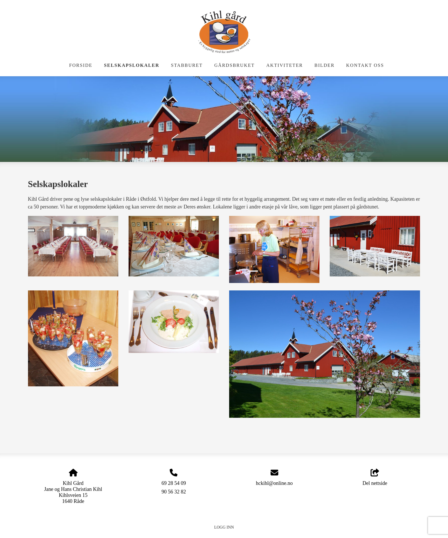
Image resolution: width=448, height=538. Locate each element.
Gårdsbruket (234, 65)
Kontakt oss (365, 65)
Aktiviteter (284, 65)
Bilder (325, 65)
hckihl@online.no (274, 483)
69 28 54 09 (173, 483)
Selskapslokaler (131, 65)
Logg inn (224, 527)
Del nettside (375, 477)
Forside (80, 65)
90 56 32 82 (173, 492)
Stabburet (187, 65)
